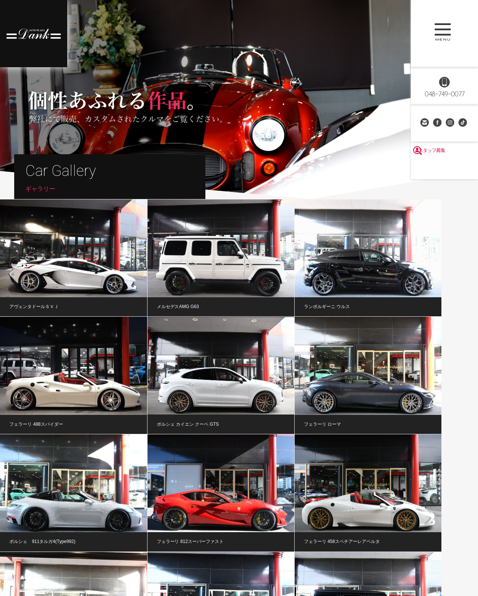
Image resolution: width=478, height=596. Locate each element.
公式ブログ (127, 568)
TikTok (463, 123)
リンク (367, 568)
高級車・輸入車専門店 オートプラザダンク (33, 33)
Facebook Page (438, 123)
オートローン (210, 568)
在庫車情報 (57, 568)
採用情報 (337, 568)
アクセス (306, 568)
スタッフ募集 (444, 169)
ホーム (26, 568)
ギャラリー (92, 568)
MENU (444, 33)
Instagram (450, 123)
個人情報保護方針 (442, 568)
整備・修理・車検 (168, 568)
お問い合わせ (425, 123)
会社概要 (275, 568)
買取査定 (244, 568)
